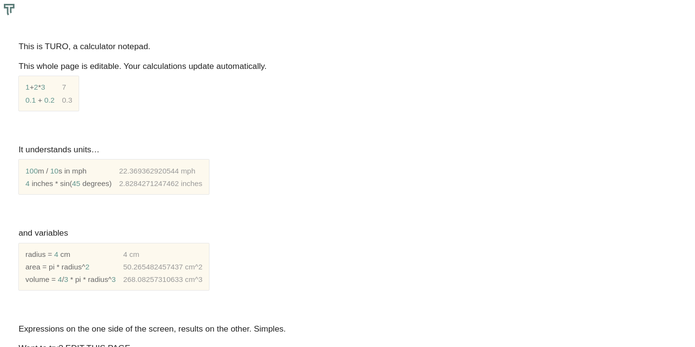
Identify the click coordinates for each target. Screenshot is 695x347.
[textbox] (347, 173)
